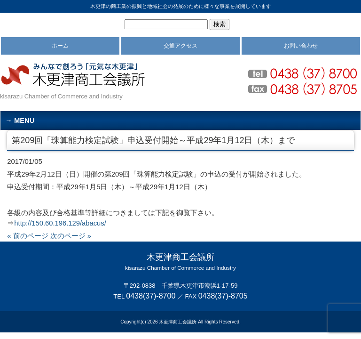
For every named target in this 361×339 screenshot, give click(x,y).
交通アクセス (180, 45)
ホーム (60, 45)
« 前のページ (27, 236)
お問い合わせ (301, 45)
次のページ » (70, 236)
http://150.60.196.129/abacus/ (60, 223)
